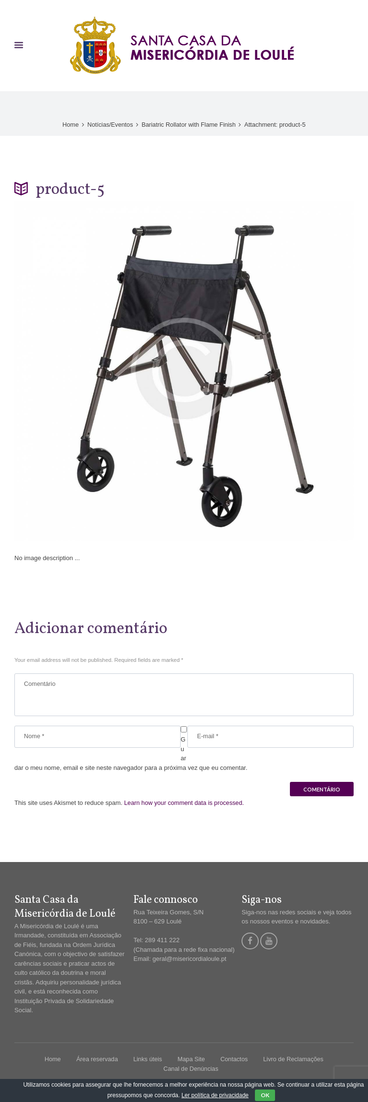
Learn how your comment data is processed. (185, 804)
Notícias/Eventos (109, 124)
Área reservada (95, 1060)
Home (69, 124)
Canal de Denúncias (191, 1069)
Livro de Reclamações (295, 1060)
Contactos (235, 1060)
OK (265, 1095)
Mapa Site (191, 1060)
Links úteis (146, 1060)
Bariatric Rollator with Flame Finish (189, 124)
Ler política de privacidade (215, 1095)
